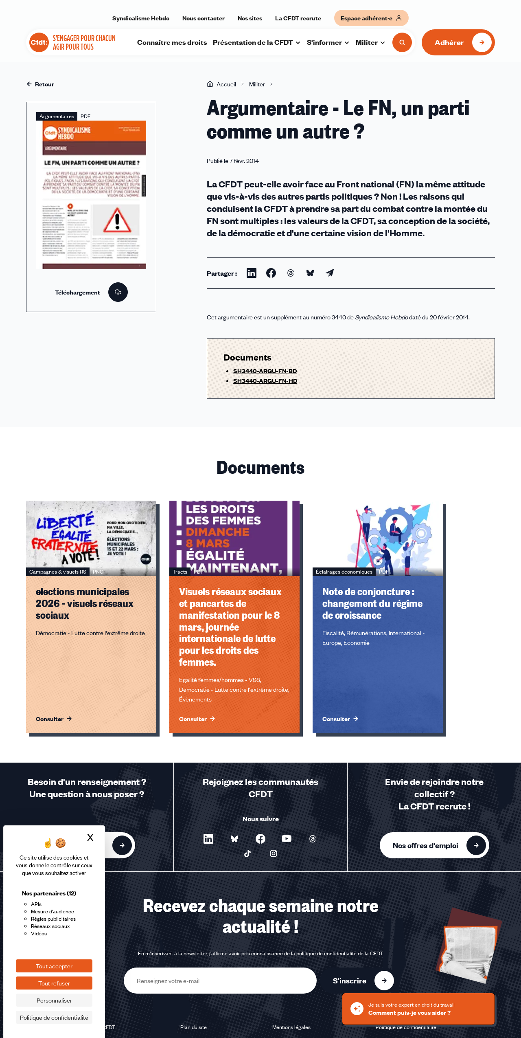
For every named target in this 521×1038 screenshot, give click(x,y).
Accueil (221, 84)
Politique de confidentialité (406, 1027)
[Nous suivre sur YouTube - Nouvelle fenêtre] (286, 839)
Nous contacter (203, 18)
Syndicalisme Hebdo (140, 18)
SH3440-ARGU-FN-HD (265, 380)
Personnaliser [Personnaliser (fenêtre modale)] (54, 1000)
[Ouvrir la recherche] (402, 42)
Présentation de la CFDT (257, 42)
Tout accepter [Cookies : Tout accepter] (54, 966)
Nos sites (250, 18)
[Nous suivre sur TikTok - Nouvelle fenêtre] (247, 853)
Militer (371, 42)
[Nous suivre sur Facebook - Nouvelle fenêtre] (260, 839)
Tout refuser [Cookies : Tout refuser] (54, 983)
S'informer (328, 42)
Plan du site (193, 1027)
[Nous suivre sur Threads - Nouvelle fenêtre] (312, 839)
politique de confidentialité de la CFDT (339, 953)
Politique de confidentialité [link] (54, 1017)
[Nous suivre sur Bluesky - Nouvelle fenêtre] (234, 839)
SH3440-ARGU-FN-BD (265, 371)
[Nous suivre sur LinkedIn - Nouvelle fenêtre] (208, 839)
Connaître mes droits (172, 42)
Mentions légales (291, 1027)
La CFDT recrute (298, 18)
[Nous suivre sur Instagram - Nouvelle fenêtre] (273, 853)
